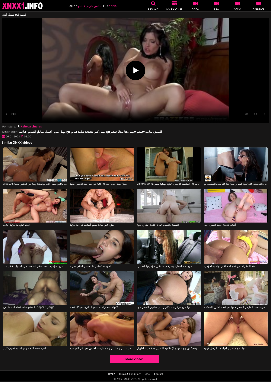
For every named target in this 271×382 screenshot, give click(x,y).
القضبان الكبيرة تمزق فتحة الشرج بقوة (158, 224)
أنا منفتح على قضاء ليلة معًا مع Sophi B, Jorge (28, 307)
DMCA (111, 374)
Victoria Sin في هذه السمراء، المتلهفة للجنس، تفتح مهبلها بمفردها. (169, 183)
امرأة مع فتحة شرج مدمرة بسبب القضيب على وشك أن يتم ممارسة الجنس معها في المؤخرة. (102, 348)
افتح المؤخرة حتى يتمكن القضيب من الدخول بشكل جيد (33, 266)
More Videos (134, 359)
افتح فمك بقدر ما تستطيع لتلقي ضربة (90, 266)
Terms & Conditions (130, 374)
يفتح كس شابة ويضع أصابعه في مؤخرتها (92, 224)
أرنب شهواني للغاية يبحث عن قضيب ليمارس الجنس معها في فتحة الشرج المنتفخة (236, 307)
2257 (148, 374)
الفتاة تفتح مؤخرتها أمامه (16, 224)
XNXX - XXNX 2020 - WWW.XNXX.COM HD (22, 5)
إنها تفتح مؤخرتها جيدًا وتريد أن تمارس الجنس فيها (163, 307)
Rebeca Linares (29, 126)
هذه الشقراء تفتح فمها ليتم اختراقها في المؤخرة (229, 266)
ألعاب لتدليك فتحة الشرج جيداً (220, 224)
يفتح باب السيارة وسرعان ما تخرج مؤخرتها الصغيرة (164, 266)
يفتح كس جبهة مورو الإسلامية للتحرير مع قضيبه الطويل (167, 348)
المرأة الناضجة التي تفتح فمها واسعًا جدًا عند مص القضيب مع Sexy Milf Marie (236, 183)
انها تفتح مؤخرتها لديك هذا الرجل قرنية (224, 348)
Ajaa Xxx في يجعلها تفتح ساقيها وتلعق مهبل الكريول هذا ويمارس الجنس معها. (35, 183)
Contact (158, 374)
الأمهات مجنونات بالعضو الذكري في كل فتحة (94, 307)
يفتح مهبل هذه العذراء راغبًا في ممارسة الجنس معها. (98, 183)
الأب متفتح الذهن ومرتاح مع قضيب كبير (24, 348)
